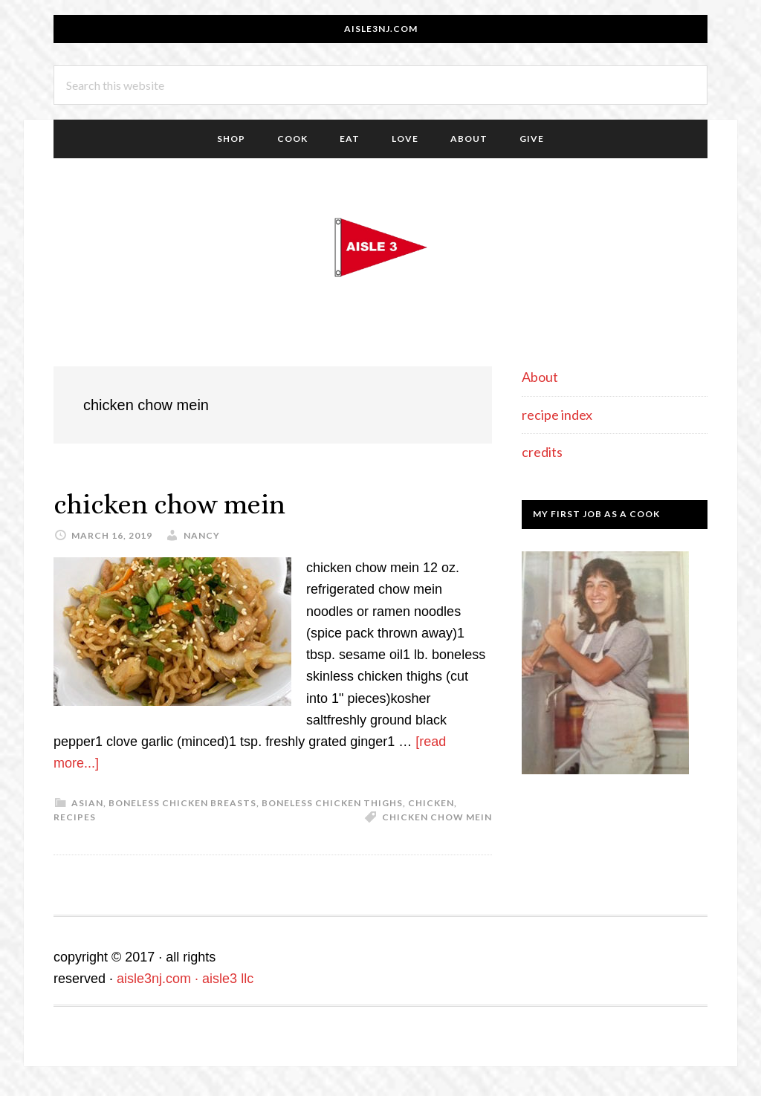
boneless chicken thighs (332, 802)
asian (87, 802)
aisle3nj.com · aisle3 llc (185, 978)
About (540, 377)
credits (542, 452)
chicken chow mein (169, 504)
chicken (431, 802)
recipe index (557, 414)
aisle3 (380, 247)
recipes (75, 817)
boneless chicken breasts (182, 802)
